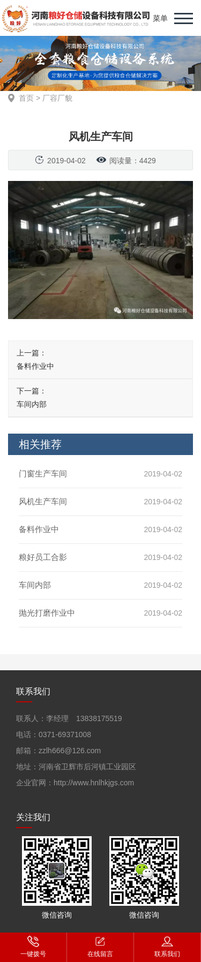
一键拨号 (33, 946)
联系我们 (167, 946)
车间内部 (32, 404)
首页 (26, 98)
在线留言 (100, 946)
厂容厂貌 (57, 98)
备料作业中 (35, 366)
